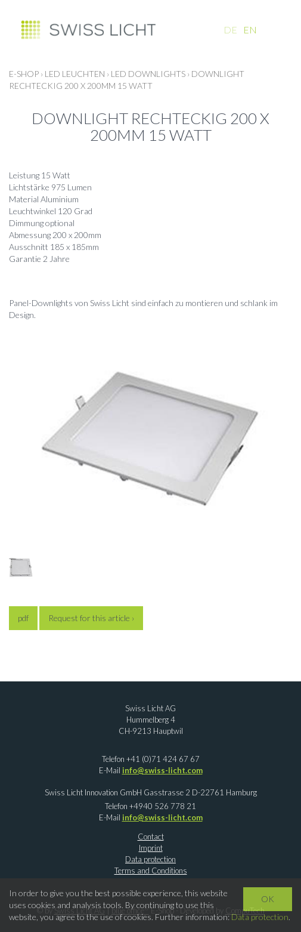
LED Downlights (148, 74)
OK (267, 899)
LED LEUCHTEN (75, 74)
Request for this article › (91, 618)
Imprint (151, 848)
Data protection (150, 859)
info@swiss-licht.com (162, 770)
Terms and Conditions (150, 870)
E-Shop (24, 74)
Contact (151, 836)
